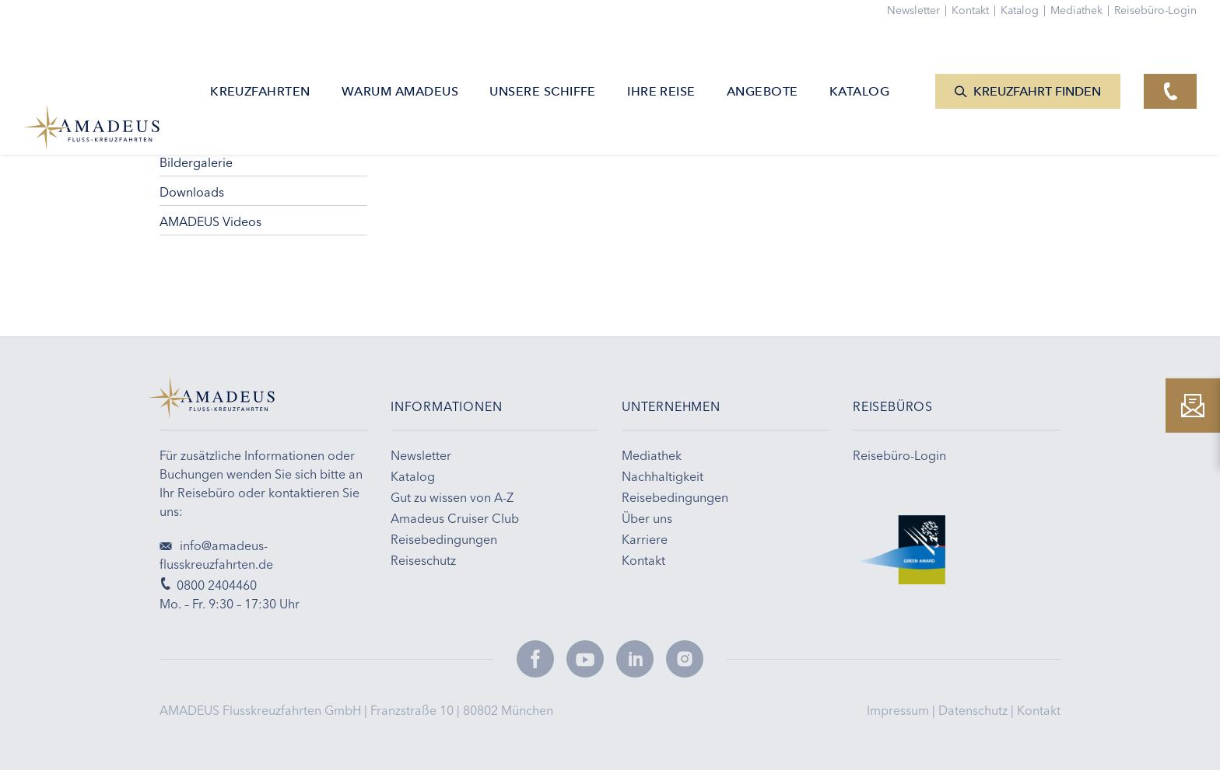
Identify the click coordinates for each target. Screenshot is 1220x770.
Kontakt (1038, 710)
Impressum (899, 710)
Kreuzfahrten (260, 58)
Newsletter (919, 10)
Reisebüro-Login (1155, 10)
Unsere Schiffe (542, 58)
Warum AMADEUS (400, 58)
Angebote (762, 58)
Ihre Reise (661, 58)
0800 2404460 (208, 585)
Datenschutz (974, 710)
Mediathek (1082, 10)
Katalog (1025, 10)
